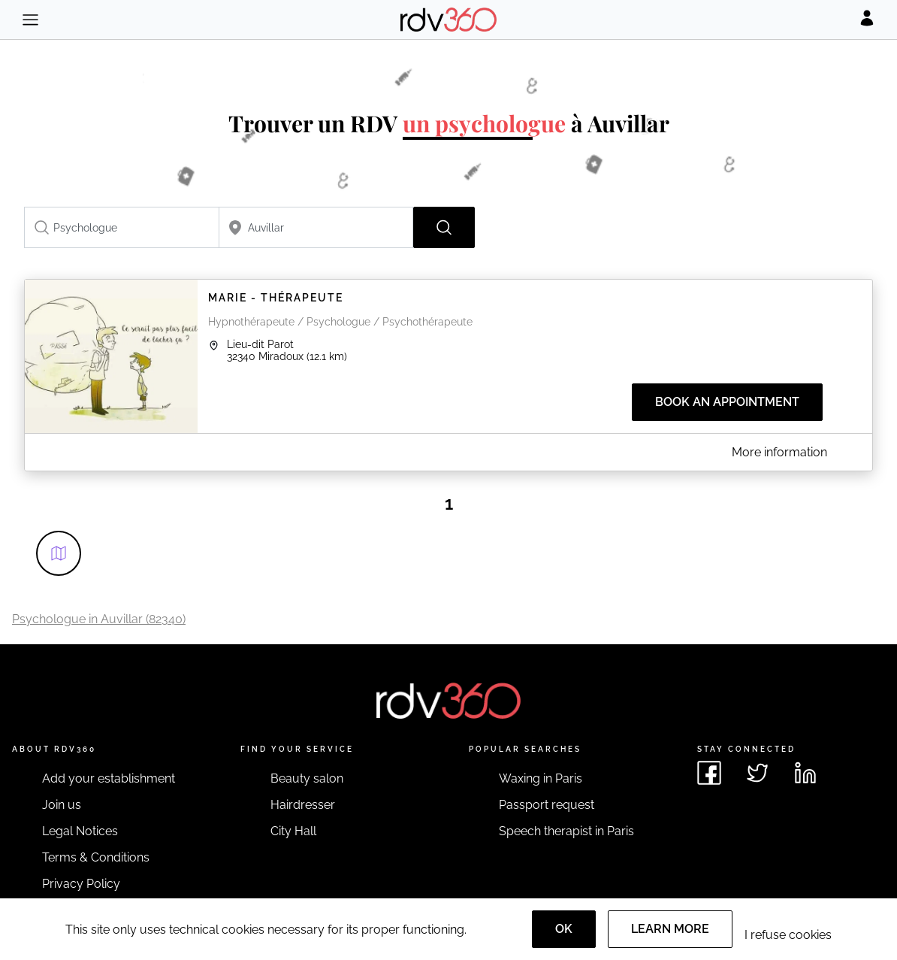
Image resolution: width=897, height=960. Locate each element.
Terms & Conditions (96, 857)
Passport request (546, 805)
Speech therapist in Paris (566, 831)
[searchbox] (121, 227)
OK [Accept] (563, 929)
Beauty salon (306, 778)
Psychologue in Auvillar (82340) (99, 619)
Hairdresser (302, 805)
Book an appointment (727, 402)
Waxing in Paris (540, 778)
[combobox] (121, 227)
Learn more (670, 929)
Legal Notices (80, 831)
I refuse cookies (788, 935)
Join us (61, 805)
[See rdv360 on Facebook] (709, 773)
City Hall (293, 831)
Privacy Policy (81, 884)
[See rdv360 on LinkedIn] (805, 773)
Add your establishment (108, 778)
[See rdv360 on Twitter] (757, 773)
